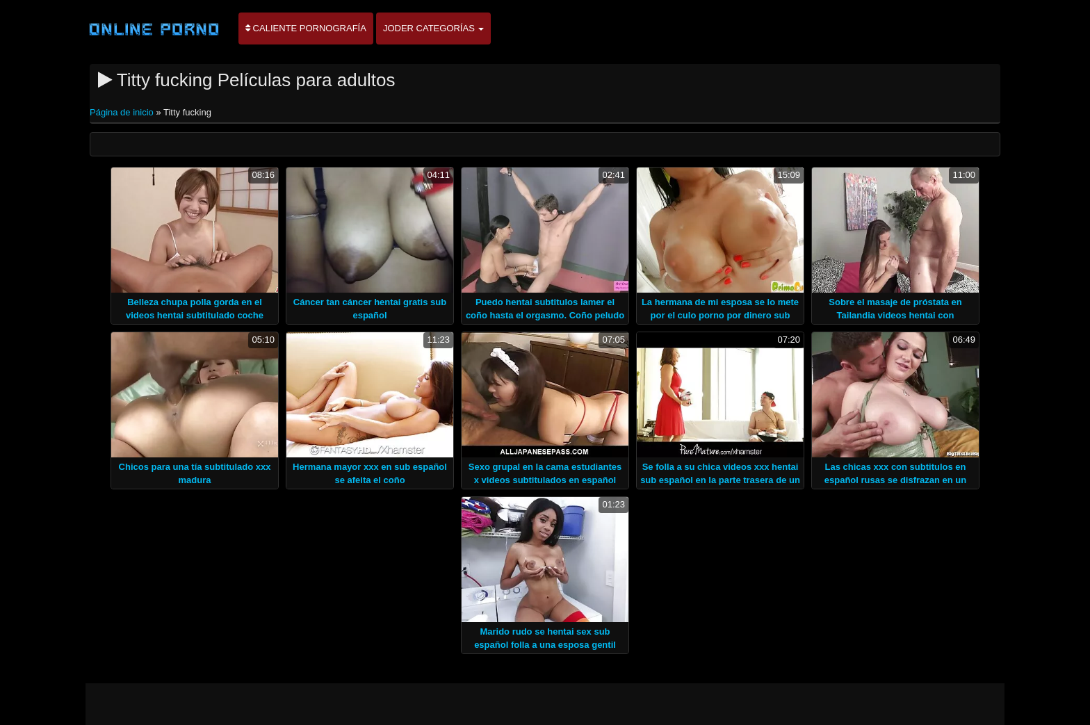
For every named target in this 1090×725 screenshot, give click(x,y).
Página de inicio (123, 112)
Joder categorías (434, 28)
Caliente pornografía (305, 28)
